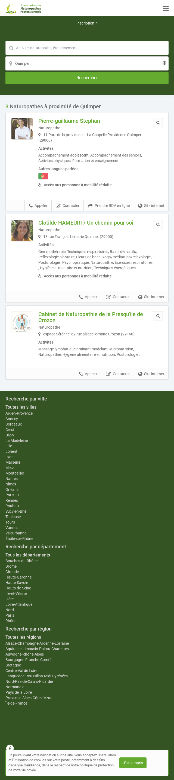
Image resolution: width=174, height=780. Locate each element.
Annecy (11, 419)
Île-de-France (16, 703)
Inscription (87, 23)
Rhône (10, 621)
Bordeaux (13, 424)
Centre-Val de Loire (21, 670)
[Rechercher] (87, 78)
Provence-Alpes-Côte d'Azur (28, 698)
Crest (9, 429)
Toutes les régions (23, 637)
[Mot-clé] (87, 48)
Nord (9, 610)
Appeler (38, 205)
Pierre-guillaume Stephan (69, 121)
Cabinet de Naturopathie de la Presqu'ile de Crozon (90, 317)
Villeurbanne (15, 533)
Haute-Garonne (18, 577)
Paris (9, 615)
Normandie (14, 687)
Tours (10, 522)
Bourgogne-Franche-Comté (28, 659)
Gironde (12, 572)
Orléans (11, 489)
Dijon (9, 435)
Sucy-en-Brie (15, 511)
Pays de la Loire (18, 692)
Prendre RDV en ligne (109, 205)
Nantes (11, 478)
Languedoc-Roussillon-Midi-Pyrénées (36, 676)
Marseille (12, 462)
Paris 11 (12, 495)
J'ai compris (133, 763)
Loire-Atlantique (18, 604)
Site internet (151, 205)
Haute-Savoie (16, 582)
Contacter (67, 205)
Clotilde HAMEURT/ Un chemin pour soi (85, 222)
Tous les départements (27, 555)
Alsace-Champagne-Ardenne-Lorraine (37, 643)
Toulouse (13, 517)
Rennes (11, 500)
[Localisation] (87, 63)
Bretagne (13, 665)
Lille (8, 446)
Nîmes (10, 484)
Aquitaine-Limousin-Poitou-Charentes (37, 649)
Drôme (11, 566)
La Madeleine (16, 440)
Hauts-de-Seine (18, 588)
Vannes (11, 527)
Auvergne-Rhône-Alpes (24, 654)
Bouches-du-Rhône (21, 561)
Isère (9, 599)
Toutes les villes (20, 407)
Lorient (11, 451)
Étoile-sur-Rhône (19, 538)
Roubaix (12, 506)
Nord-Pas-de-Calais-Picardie (29, 681)
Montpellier (14, 473)
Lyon (9, 457)
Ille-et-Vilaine (16, 593)
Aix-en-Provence (19, 413)
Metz (9, 468)
